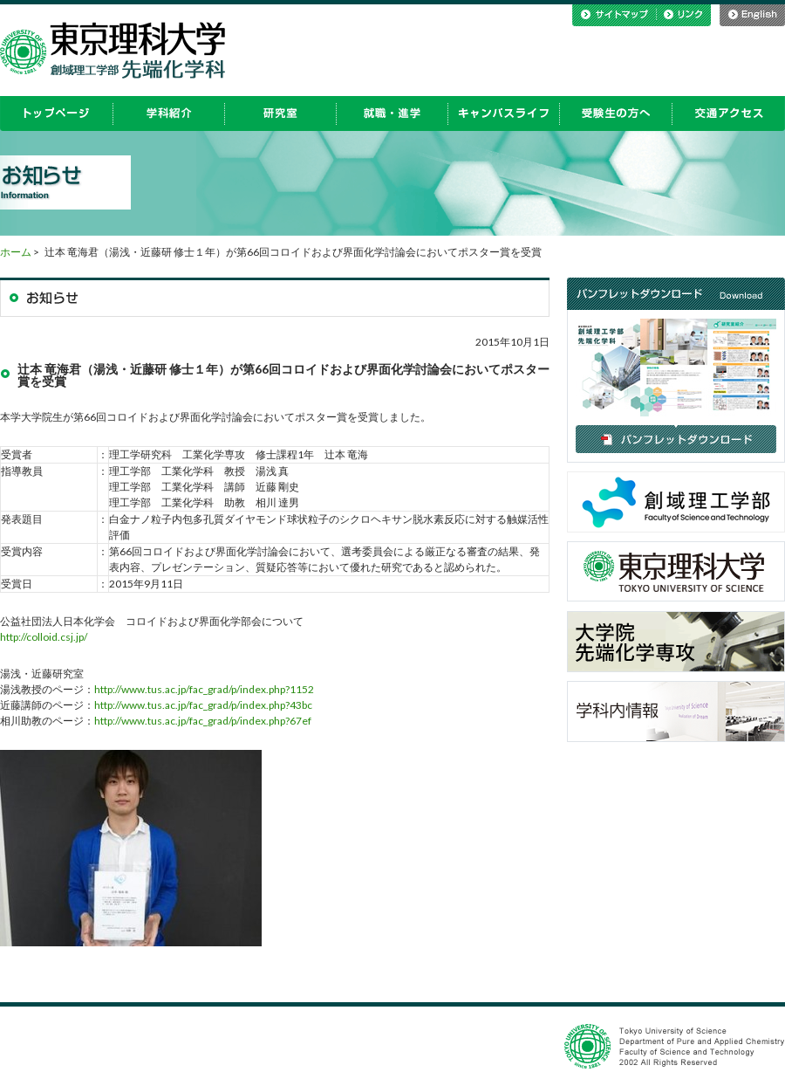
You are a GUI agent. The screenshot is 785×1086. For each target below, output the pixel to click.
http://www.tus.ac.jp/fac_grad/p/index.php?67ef (202, 720)
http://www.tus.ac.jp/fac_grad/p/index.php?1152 (204, 689)
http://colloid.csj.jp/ (43, 636)
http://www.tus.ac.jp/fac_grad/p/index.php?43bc (203, 704)
